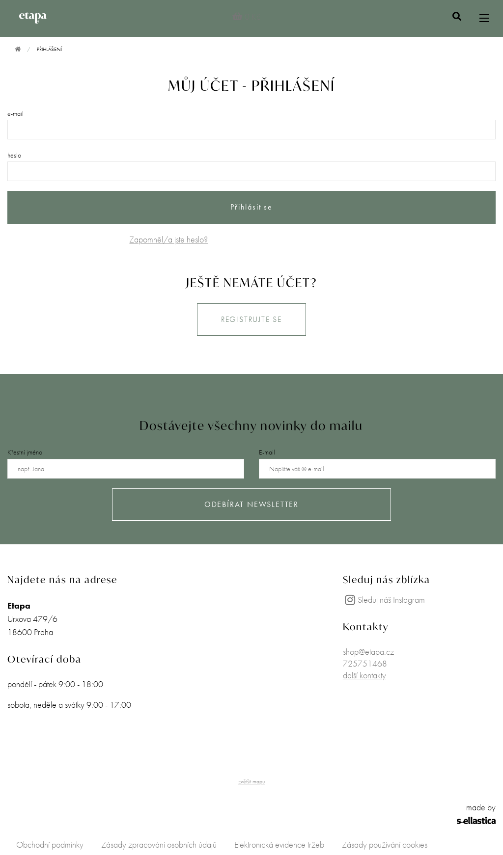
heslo (14, 155)
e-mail (15, 113)
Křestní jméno (24, 452)
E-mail (267, 452)
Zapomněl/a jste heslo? (168, 239)
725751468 (365, 663)
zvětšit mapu (251, 781)
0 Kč (245, 16)
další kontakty (364, 675)
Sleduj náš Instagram (384, 599)
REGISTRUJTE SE (251, 319)
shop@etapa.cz (368, 651)
